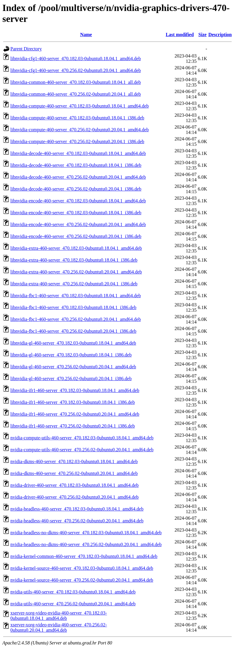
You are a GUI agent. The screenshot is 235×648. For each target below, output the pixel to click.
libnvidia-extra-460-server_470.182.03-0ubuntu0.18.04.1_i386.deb (73, 260)
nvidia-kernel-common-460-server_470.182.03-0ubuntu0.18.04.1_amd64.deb (83, 556)
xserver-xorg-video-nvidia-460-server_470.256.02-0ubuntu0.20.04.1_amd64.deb (58, 627)
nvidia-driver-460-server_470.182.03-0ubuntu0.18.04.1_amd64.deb (74, 485)
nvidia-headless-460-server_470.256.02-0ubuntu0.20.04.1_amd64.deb (77, 520)
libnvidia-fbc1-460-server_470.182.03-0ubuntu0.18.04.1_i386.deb (73, 307)
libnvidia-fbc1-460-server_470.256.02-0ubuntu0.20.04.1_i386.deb (73, 331)
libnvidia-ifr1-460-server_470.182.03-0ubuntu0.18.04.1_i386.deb (72, 402)
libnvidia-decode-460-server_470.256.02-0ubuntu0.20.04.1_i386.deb (75, 188)
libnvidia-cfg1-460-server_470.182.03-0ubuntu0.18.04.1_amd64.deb (75, 58)
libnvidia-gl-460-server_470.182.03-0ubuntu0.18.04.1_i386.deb (71, 354)
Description (220, 34)
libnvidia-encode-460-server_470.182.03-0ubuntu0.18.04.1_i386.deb (75, 212)
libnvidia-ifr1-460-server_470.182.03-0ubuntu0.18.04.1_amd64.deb (74, 390)
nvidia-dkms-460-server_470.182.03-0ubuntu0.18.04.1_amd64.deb (74, 461)
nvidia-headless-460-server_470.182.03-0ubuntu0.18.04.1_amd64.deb (77, 508)
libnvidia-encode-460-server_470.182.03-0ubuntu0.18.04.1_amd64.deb (78, 200)
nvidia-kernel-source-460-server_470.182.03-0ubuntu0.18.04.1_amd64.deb (81, 568)
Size (202, 34)
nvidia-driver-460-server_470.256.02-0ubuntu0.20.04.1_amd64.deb (74, 497)
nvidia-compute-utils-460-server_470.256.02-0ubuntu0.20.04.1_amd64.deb (81, 449)
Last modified (180, 34)
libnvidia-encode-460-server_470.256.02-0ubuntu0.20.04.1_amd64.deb (78, 224)
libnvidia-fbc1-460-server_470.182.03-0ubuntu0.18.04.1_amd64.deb (75, 295)
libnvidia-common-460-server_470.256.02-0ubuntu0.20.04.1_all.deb (75, 94)
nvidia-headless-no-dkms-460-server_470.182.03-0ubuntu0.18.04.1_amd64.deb (86, 532)
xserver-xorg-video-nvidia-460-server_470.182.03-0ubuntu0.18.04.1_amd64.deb (58, 615)
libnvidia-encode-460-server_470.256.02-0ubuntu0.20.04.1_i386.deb (75, 236)
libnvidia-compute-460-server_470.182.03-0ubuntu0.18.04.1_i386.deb (77, 117)
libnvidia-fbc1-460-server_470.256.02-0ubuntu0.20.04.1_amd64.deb (75, 319)
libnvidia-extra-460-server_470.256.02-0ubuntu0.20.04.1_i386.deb (73, 283)
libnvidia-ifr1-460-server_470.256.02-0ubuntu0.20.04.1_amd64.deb (74, 414)
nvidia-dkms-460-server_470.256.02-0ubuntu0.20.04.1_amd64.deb (74, 473)
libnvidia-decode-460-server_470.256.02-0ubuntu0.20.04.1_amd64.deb (78, 177)
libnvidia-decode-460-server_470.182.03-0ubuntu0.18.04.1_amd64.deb (78, 153)
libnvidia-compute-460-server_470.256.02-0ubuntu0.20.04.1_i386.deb (77, 141)
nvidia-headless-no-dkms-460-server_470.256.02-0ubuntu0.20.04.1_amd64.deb (86, 544)
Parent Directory (26, 48)
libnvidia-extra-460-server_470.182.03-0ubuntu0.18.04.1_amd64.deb (76, 248)
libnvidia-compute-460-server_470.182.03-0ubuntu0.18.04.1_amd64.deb (79, 105)
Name (86, 34)
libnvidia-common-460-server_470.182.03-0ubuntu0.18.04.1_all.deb (75, 82)
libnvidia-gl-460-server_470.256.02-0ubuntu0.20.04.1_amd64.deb (73, 366)
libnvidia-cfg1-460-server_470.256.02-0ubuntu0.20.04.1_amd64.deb (75, 70)
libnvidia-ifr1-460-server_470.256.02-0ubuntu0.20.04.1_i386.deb (72, 425)
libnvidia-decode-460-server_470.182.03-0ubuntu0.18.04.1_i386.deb (75, 165)
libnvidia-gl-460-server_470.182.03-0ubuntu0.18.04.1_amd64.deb (73, 342)
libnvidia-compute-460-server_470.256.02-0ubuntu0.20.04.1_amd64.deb (79, 129)
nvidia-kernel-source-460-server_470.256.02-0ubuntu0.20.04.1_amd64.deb (81, 580)
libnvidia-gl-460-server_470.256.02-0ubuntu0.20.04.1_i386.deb (71, 378)
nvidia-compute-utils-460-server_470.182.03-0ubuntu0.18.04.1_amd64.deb (81, 437)
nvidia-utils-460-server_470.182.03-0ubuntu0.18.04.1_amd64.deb (73, 591)
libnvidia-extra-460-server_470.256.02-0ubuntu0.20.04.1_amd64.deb (76, 271)
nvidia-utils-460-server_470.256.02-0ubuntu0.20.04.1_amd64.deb (73, 603)
